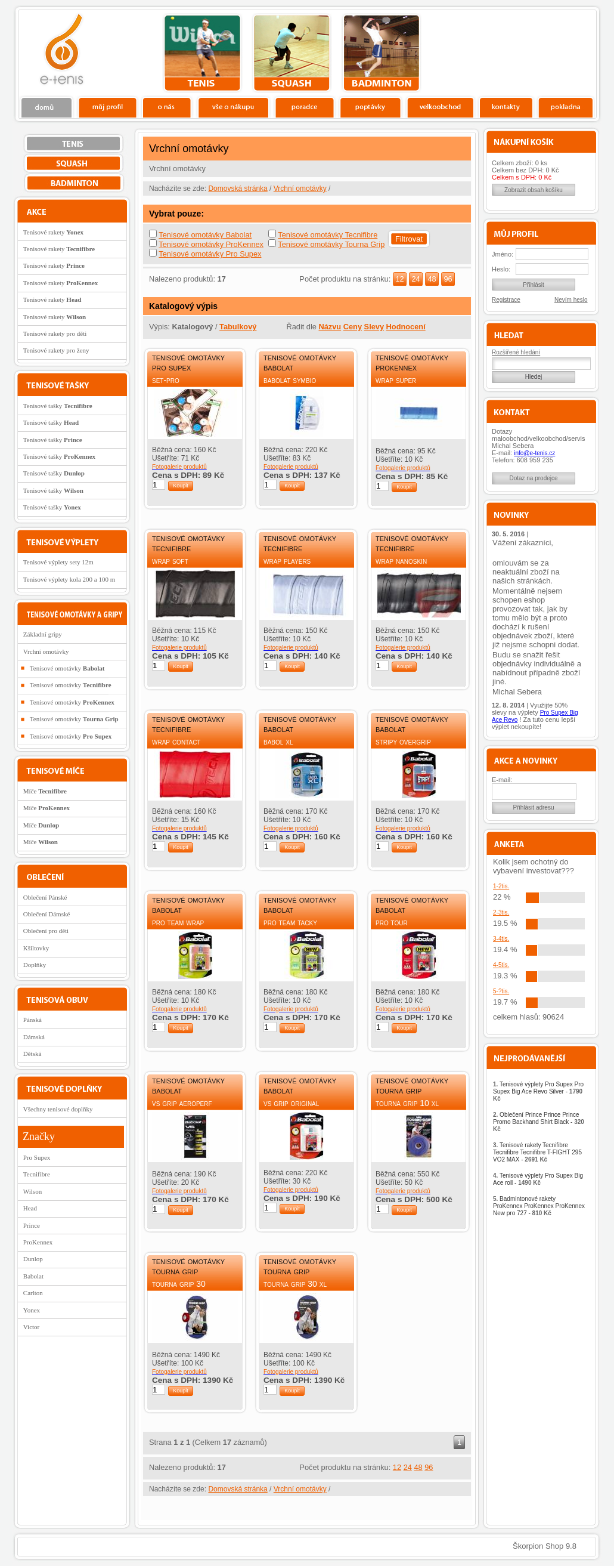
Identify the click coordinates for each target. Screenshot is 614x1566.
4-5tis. (501, 965)
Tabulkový (237, 326)
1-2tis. (501, 886)
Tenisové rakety (53, 232)
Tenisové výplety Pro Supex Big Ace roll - (538, 1179)
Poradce (304, 106)
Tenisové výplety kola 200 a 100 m (69, 579)
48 (431, 278)
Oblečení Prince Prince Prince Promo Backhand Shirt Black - (538, 1121)
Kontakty (506, 106)
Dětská (32, 1053)
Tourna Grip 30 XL (295, 1284)
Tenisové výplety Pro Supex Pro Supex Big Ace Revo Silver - (538, 1091)
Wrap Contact (176, 741)
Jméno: (502, 254)
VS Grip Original (291, 1103)
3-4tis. (501, 938)
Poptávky (370, 106)
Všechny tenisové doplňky (58, 1109)
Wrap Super (396, 380)
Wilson (32, 1191)
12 (399, 278)
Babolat (33, 1276)
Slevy (374, 326)
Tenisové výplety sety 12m (58, 562)
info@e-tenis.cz (534, 453)
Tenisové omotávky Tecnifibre (327, 234)
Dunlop (33, 1258)
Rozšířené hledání (516, 352)
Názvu (329, 326)
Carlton (33, 1292)
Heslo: (501, 269)
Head (30, 1208)
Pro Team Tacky (290, 922)
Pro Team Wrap (178, 922)
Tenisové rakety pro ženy (56, 350)
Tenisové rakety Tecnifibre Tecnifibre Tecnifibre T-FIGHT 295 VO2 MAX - (537, 1152)
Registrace (506, 299)
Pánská (32, 1019)
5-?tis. (501, 991)
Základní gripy (42, 634)
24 (415, 278)
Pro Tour (392, 922)
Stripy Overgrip (403, 741)
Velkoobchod (440, 106)
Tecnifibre (36, 1174)
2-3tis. (501, 912)
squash (292, 53)
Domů (47, 106)
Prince (31, 1225)
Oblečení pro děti (46, 930)
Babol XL (278, 741)
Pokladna (565, 106)
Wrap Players (287, 561)
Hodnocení (406, 326)
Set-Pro (165, 380)
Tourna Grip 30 (179, 1284)
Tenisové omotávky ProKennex (211, 244)
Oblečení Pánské (45, 897)
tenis (202, 53)
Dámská (34, 1036)
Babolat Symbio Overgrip (289, 385)
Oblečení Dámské (46, 914)
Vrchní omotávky (300, 188)
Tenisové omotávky (67, 668)
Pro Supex (37, 1157)
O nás (166, 106)
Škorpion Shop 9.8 (544, 1546)
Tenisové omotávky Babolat (205, 234)
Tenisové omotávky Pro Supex (210, 253)
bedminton (381, 53)
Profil (107, 106)
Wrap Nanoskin (401, 561)
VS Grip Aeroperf (182, 1103)
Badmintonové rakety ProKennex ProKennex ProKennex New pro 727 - (539, 1206)
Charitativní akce (535, 51)
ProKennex (38, 1242)
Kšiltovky (36, 948)
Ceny (352, 326)
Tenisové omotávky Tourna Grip (331, 244)
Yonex (31, 1310)
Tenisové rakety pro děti (54, 333)
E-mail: (502, 779)
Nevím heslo (571, 299)
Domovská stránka (237, 188)
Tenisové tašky (57, 405)
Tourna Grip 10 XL (407, 1103)
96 (448, 278)
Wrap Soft (170, 561)
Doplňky (34, 964)
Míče (45, 791)
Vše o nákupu (233, 106)
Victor (31, 1326)
